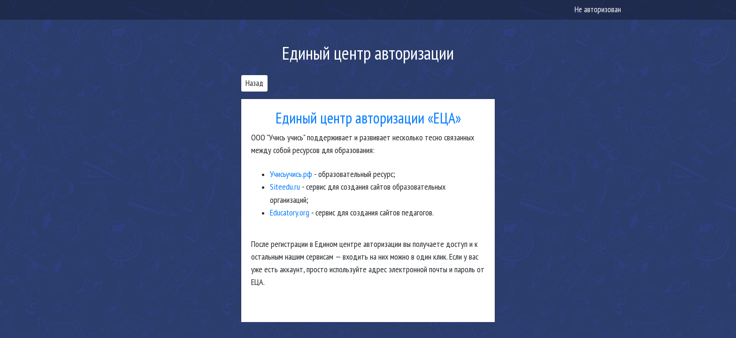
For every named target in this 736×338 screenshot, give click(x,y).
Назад (254, 83)
